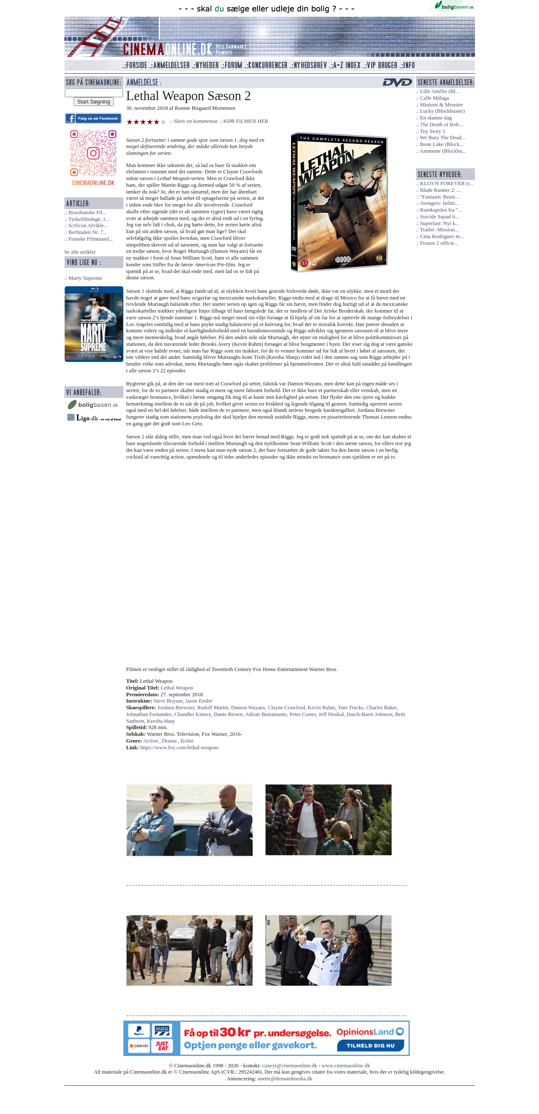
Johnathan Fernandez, (150, 714)
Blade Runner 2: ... (440, 190)
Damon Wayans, (249, 708)
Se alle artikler (80, 252)
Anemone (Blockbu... (443, 151)
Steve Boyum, (170, 701)
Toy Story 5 (432, 131)
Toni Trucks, (352, 708)
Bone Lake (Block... (441, 144)
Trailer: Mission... (439, 230)
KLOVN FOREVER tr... (446, 183)
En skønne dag (435, 118)
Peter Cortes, (304, 714)
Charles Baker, (382, 708)
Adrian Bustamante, (267, 714)
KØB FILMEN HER (245, 121)
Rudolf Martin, (214, 708)
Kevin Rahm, (323, 708)
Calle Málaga (434, 98)
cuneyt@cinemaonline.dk (290, 1066)
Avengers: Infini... (439, 203)
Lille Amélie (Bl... (439, 91)
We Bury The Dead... (442, 138)
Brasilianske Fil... (87, 212)
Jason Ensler (198, 701)
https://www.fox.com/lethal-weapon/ (179, 748)
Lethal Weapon (177, 688)
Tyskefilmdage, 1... (88, 219)
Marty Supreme (85, 278)
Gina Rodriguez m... (442, 236)
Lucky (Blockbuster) (442, 111)
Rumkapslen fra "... (441, 210)
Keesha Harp (161, 721)
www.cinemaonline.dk (346, 1066)
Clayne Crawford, (288, 708)
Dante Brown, (229, 714)
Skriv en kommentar (196, 121)
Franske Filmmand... (90, 239)
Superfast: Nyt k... (439, 223)
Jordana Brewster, (177, 708)
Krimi (187, 741)
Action (150, 741)
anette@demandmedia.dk (285, 1079)
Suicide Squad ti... (439, 217)
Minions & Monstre (441, 105)
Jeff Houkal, (333, 714)
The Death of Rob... (441, 124)
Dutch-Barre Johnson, (371, 714)
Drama (169, 741)
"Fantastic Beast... (439, 197)
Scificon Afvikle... (88, 225)
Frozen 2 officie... (439, 243)
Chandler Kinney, (193, 714)
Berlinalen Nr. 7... (87, 232)
